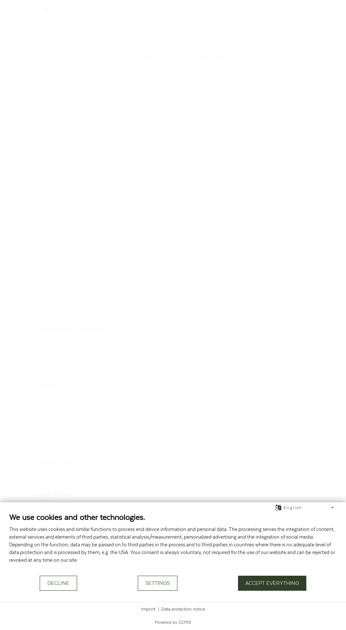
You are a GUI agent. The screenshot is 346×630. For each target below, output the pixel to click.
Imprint (148, 609)
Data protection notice (183, 609)
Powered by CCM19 (173, 622)
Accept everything (272, 583)
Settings (157, 583)
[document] (173, 543)
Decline (58, 583)
